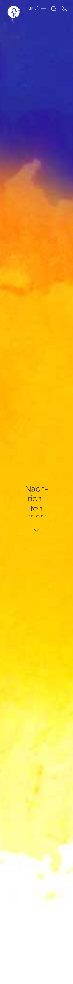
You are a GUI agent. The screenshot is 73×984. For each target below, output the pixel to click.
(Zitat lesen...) (37, 516)
